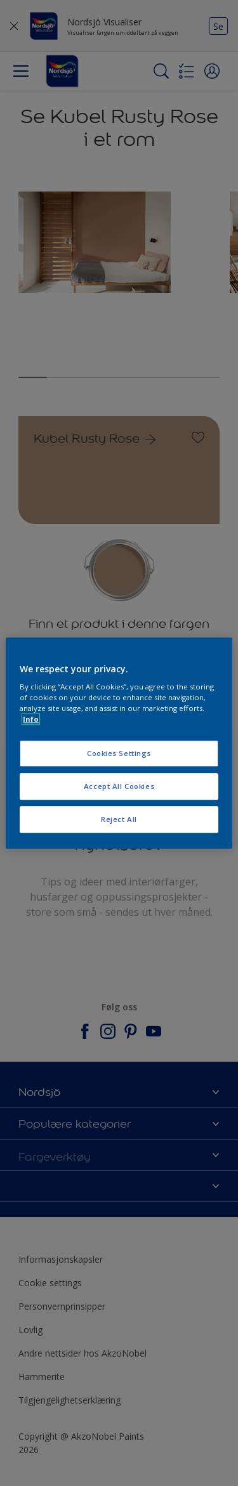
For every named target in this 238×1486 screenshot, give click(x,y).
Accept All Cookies (119, 786)
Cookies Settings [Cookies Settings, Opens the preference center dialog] (119, 754)
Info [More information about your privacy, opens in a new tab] (31, 719)
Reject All (119, 819)
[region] (119, 743)
